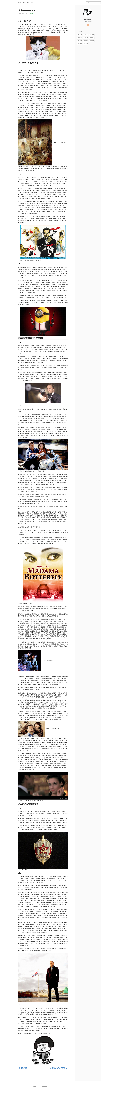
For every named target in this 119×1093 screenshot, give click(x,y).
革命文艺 (31, 13)
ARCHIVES (26, 2)
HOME (20, 2)
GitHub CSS (44, 1086)
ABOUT (32, 2)
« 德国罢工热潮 (22, 1068)
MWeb (34, 1086)
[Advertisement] (43, 1074)
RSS (88, 25)
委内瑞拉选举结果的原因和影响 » (58, 1068)
